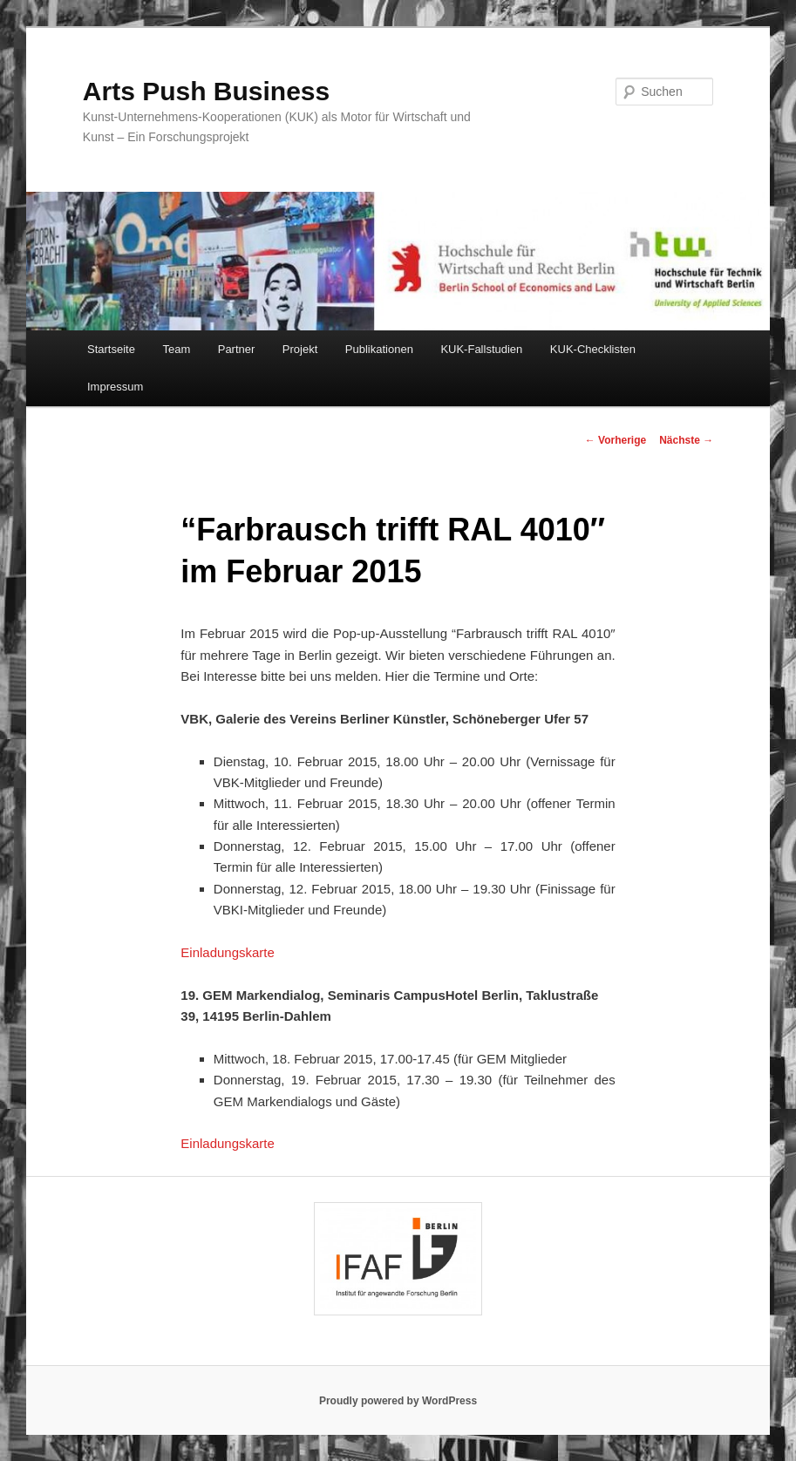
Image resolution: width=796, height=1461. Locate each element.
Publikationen (379, 349)
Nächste (686, 440)
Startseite (111, 349)
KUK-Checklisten (593, 349)
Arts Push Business (206, 91)
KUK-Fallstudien (481, 349)
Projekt (299, 349)
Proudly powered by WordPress (398, 1401)
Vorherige (615, 440)
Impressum (115, 386)
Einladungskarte (227, 952)
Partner (236, 349)
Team (176, 349)
